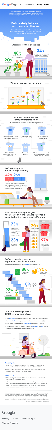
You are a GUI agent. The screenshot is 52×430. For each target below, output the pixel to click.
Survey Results (42, 4)
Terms (15, 418)
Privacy (5, 418)
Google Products (10, 423)
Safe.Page (29, 4)
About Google (28, 418)
